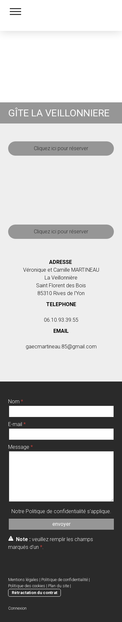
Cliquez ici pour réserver (61, 148)
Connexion (17, 608)
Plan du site (58, 585)
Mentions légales (23, 579)
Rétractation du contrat (34, 592)
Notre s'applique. (61, 511)
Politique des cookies (26, 585)
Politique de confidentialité (56, 511)
